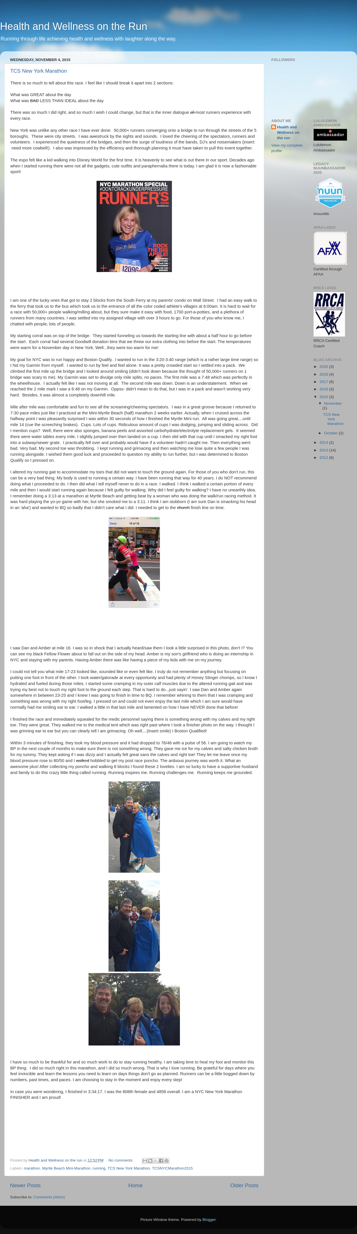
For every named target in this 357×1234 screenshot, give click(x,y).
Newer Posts (25, 1185)
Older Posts (244, 1185)
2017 (324, 382)
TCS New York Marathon (38, 71)
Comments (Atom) (49, 1197)
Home (135, 1185)
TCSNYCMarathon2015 (172, 1168)
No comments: (122, 1160)
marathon (32, 1168)
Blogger (209, 1219)
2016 (324, 389)
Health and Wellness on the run (288, 132)
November (333, 403)
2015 (324, 397)
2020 (324, 366)
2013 (324, 450)
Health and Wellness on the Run (73, 26)
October (331, 433)
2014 (324, 442)
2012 (324, 457)
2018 (324, 374)
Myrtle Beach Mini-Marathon (66, 1168)
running (99, 1168)
